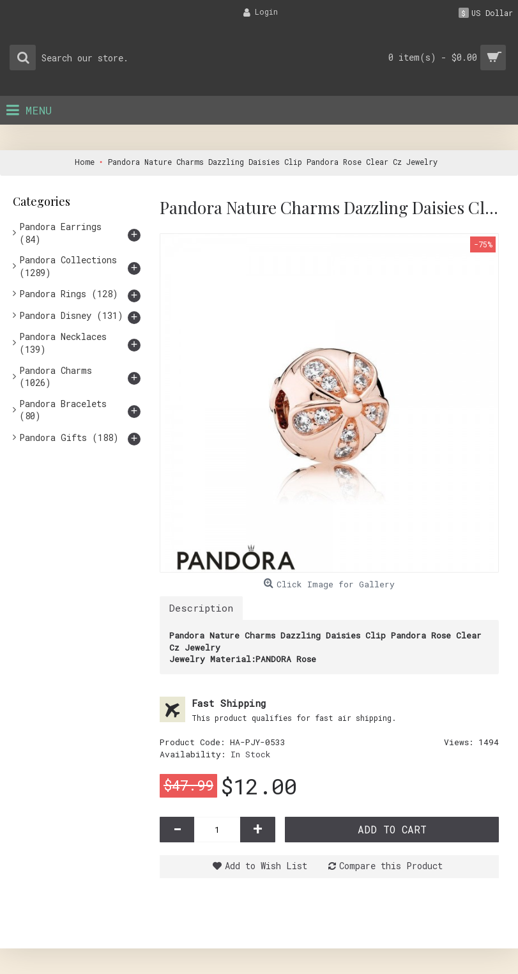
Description (201, 607)
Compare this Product (391, 866)
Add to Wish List (266, 866)
